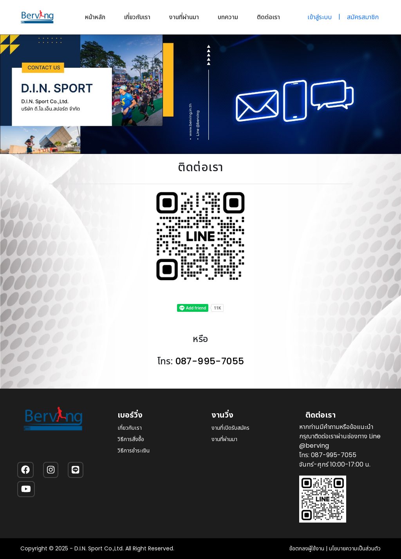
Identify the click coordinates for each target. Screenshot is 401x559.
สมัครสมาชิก (363, 17)
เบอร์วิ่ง (130, 414)
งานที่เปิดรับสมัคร (230, 428)
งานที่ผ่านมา (184, 17)
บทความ (228, 17)
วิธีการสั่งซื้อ (130, 439)
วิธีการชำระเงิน (133, 450)
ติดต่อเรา (268, 17)
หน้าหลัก (95, 17)
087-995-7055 (209, 361)
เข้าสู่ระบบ (319, 17)
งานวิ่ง (222, 414)
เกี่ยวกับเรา (137, 17)
